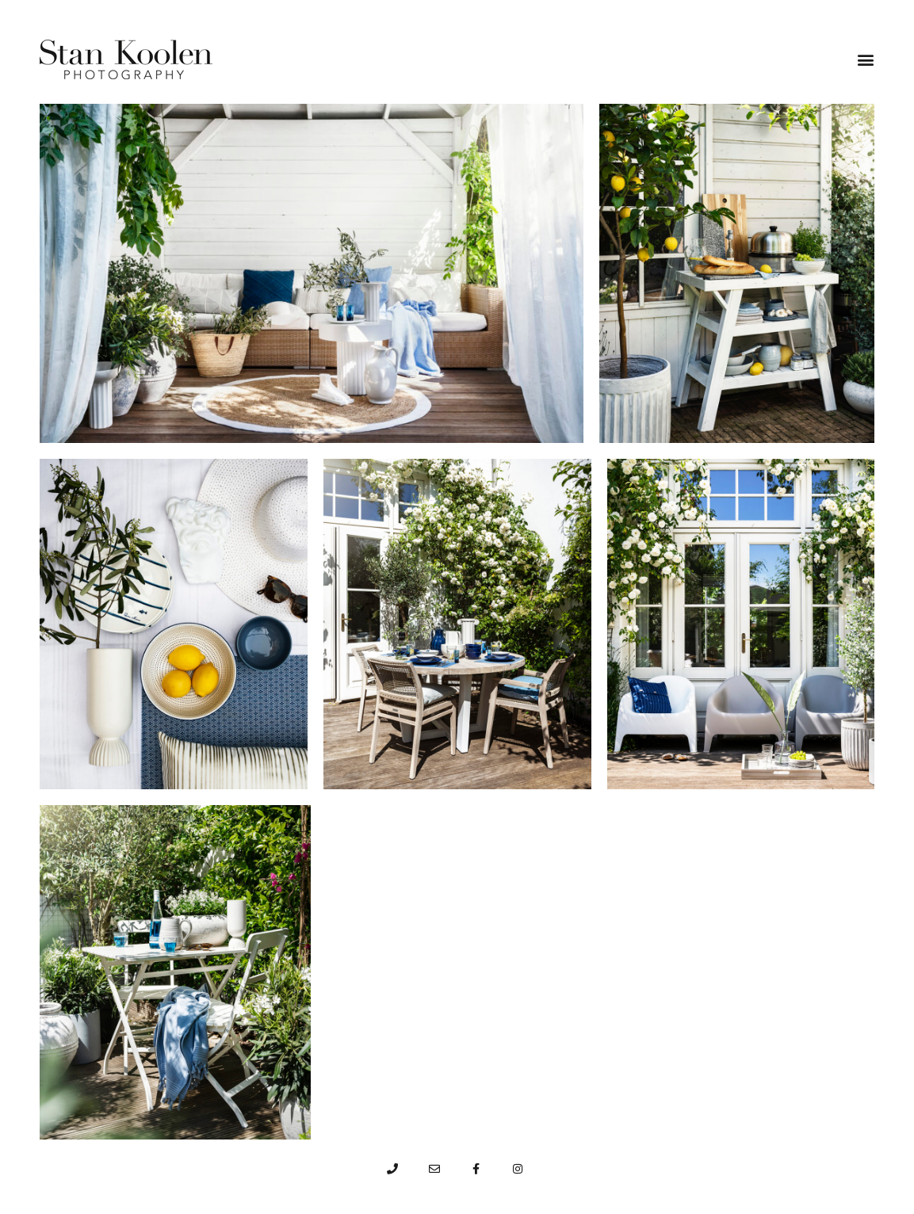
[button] (865, 59)
